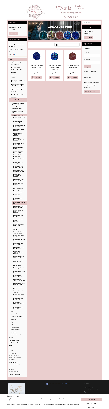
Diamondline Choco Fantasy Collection (18, 151)
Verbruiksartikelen (15, 329)
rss (64, 405)
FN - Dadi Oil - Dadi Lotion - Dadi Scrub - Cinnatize (16, 356)
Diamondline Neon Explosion (18, 215)
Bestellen (38, 77)
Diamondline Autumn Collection (18, 129)
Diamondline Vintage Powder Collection (18, 295)
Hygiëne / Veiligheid (14, 365)
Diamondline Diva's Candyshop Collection (19, 163)
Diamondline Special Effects (17, 112)
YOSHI (10, 345)
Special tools (14, 314)
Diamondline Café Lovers (18, 147)
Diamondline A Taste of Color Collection (18, 122)
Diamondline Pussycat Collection (19, 240)
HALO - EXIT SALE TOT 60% (16, 49)
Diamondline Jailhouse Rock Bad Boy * (36, 66)
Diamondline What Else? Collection (18, 299)
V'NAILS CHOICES (13, 362)
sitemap (61, 405)
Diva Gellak (14, 97)
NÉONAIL (11, 337)
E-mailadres (87, 53)
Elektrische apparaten (16, 316)
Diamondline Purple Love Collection (18, 236)
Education (11, 369)
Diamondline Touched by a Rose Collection (19, 283)
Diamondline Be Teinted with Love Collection (17, 134)
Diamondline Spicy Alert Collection (18, 260)
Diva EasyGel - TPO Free (17, 75)
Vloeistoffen (14, 332)
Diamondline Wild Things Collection (17, 308)
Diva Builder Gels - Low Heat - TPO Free (18, 81)
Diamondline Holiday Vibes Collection (18, 191)
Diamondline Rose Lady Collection (18, 244)
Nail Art (12, 311)
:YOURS (11, 350)
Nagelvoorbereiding (16, 62)
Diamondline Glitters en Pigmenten (17, 100)
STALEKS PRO (12, 353)
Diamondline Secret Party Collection (18, 247)
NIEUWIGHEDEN (13, 46)
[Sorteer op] (67, 44)
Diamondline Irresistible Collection (18, 195)
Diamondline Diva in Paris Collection (18, 159)
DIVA (10, 59)
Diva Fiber (13, 72)
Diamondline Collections (18, 115)
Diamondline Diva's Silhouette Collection (18, 171)
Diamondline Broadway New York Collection (18, 139)
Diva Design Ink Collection (17, 94)
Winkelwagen (88, 37)
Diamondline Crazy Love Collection (18, 155)
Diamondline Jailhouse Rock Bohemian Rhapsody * (54, 67)
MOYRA (11, 348)
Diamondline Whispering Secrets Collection (18, 304)
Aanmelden (14, 33)
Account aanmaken (90, 91)
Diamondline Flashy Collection (18, 183)
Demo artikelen (15, 327)
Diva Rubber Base (15, 67)
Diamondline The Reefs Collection (17, 276)
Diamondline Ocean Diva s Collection (18, 224)
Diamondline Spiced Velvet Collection (18, 256)
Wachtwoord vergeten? (90, 71)
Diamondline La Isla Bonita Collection (18, 206)
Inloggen (87, 67)
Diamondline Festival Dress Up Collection (18, 179)
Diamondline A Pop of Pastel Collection (19, 118)
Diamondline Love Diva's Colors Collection (18, 211)
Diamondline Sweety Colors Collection (18, 268)
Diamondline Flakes (17, 108)
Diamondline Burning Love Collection (18, 144)
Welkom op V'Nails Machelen (16, 44)
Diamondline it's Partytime (17, 199)
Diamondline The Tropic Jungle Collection (19, 280)
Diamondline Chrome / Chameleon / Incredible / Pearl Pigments (18, 105)
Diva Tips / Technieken (16, 335)
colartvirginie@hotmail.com (91, 398)
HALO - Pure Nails (13, 343)
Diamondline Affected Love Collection (19, 126)
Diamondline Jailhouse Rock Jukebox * (72, 66)
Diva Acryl (13, 92)
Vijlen (12, 324)
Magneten (13, 322)
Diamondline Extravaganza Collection (17, 175)
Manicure (13, 77)
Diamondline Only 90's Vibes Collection (19, 232)
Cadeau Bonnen (13, 371)
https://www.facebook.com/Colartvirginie (54, 384)
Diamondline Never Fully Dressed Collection (18, 220)
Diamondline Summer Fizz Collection (19, 264)
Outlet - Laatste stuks (14, 52)
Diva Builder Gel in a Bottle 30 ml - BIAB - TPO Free (17, 88)
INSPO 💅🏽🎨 (12, 54)
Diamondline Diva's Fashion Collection (18, 167)
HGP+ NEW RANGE (14, 340)
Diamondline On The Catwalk (18, 228)
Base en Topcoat (15, 64)
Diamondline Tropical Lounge (18, 287)
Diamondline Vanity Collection (18, 291)
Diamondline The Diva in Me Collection (19, 272)
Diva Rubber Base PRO (16, 70)
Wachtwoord (87, 59)
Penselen (13, 319)
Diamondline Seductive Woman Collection (18, 252)
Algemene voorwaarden (15, 374)
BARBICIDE (12, 360)
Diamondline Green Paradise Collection (18, 187)
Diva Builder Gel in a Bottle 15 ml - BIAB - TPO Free (17, 84)
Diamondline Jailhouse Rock (19, 203)
